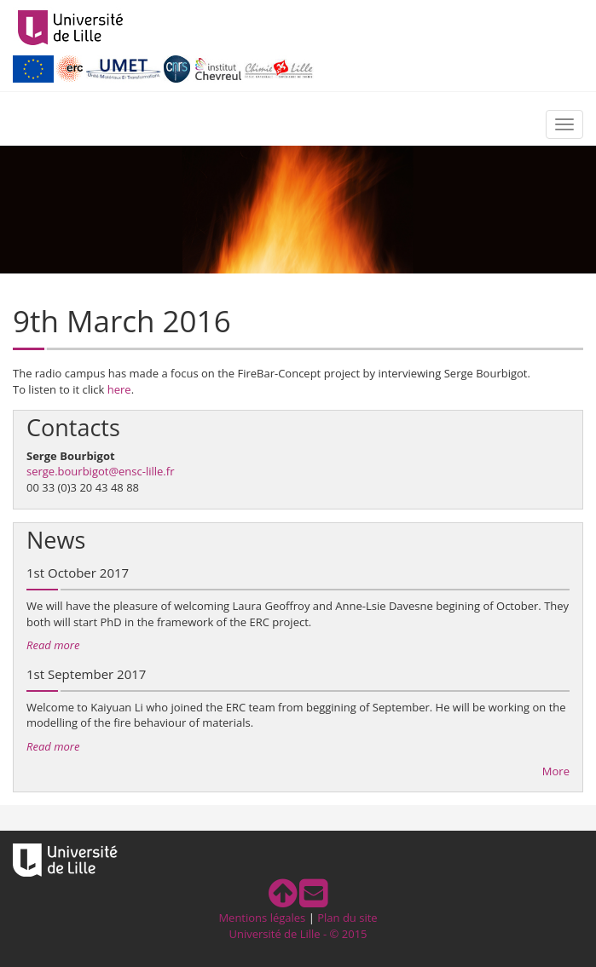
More (556, 771)
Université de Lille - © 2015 (298, 933)
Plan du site (347, 917)
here (119, 389)
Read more (52, 645)
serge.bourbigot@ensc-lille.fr (100, 471)
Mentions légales (261, 917)
